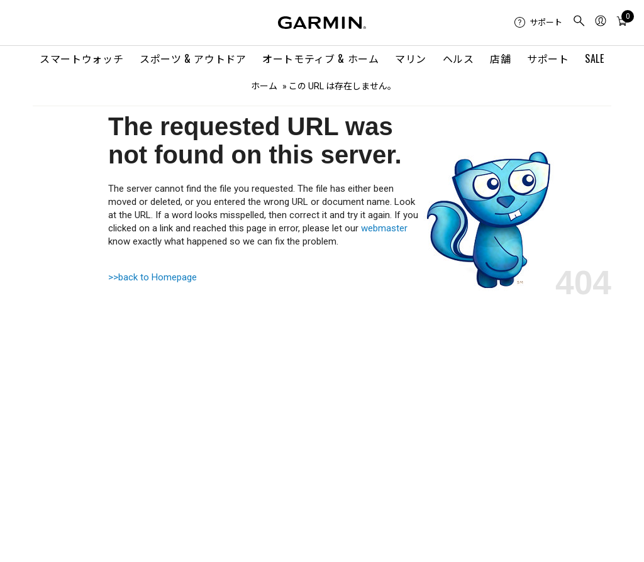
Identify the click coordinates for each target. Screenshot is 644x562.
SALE (594, 58)
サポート (548, 58)
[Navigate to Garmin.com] (322, 22)
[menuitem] (538, 22)
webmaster (384, 228)
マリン (410, 58)
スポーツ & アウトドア (193, 58)
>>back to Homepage (152, 277)
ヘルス (458, 58)
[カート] (622, 22)
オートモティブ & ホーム (320, 58)
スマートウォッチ (81, 58)
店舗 (500, 58)
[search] (579, 22)
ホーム (264, 86)
